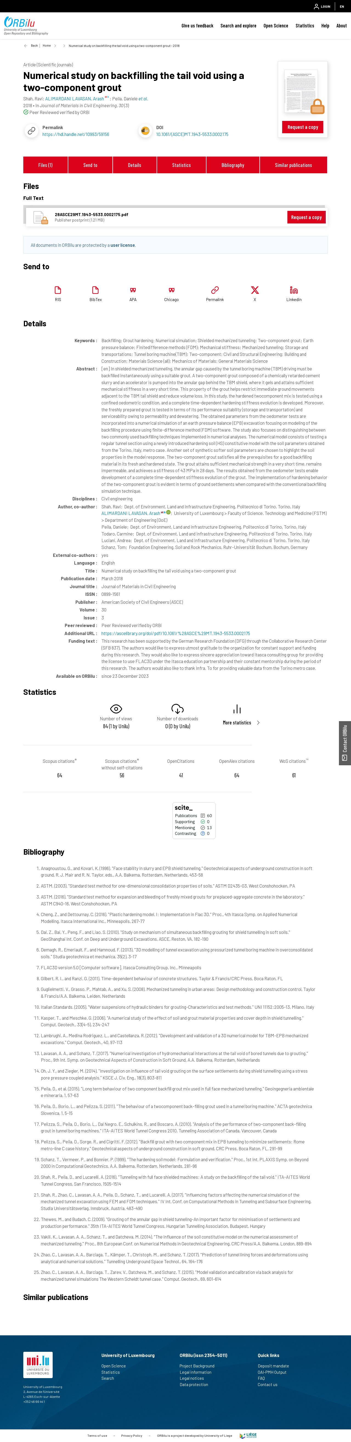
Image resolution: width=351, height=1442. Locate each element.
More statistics (237, 722)
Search (110, 1378)
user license (123, 245)
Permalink (215, 299)
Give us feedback (197, 25)
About (341, 25)
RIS (58, 299)
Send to (90, 165)
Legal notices (194, 1378)
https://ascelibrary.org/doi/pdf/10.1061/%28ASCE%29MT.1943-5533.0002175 (175, 633)
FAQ (264, 1378)
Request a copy (303, 127)
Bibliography (233, 165)
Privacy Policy (131, 1435)
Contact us (270, 1384)
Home (47, 45)
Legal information (198, 1372)
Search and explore (238, 25)
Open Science (276, 25)
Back (34, 45)
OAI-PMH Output (274, 1372)
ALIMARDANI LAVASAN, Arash (133, 513)
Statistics (305, 25)
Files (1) (45, 165)
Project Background (199, 1365)
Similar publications (293, 165)
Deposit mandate (276, 1365)
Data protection (196, 1384)
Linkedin (294, 299)
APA (133, 299)
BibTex (95, 299)
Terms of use (97, 1435)
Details (134, 165)
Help (325, 25)
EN (342, 6)
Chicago (171, 299)
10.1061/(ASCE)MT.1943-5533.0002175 (192, 134)
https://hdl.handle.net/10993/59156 (76, 134)
